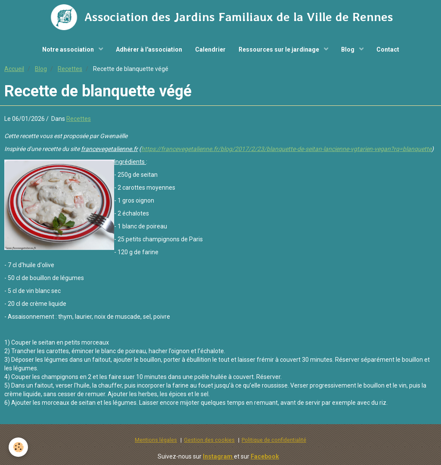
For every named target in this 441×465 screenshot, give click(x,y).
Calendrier (210, 49)
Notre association (68, 49)
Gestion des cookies (209, 440)
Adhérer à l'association (149, 49)
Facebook (265, 456)
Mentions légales (156, 440)
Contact (387, 49)
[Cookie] (18, 447)
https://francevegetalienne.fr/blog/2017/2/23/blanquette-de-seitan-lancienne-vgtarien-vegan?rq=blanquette (286, 148)
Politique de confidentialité (274, 440)
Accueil (14, 68)
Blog (348, 49)
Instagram (218, 456)
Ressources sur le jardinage (279, 49)
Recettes (70, 68)
